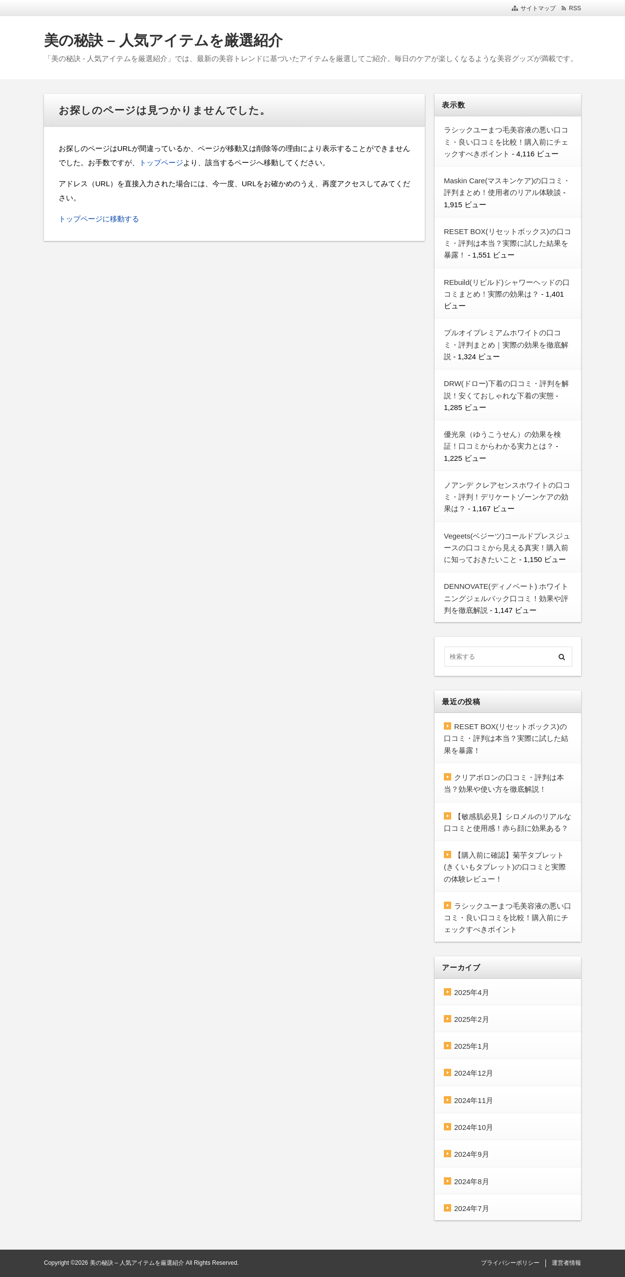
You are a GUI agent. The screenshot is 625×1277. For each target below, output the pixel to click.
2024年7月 (471, 1208)
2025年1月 (471, 1046)
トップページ (161, 162)
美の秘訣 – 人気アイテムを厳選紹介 (163, 40)
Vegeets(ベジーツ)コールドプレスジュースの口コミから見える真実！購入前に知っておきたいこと (507, 548)
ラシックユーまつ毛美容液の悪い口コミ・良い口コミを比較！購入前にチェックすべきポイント (506, 142)
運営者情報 (566, 1262)
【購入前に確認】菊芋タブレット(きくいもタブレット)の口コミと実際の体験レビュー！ (505, 867)
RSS (575, 8)
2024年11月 (473, 1100)
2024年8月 (471, 1181)
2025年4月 (471, 992)
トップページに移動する (99, 219)
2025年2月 (471, 1019)
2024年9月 (471, 1154)
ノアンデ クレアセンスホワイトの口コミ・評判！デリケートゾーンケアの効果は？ (507, 497)
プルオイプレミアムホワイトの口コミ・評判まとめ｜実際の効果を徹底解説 (506, 344)
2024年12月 (473, 1073)
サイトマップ (538, 8)
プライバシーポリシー (510, 1262)
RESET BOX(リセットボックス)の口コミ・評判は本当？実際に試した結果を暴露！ (507, 243)
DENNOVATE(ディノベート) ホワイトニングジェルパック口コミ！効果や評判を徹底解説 (506, 598)
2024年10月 (473, 1127)
